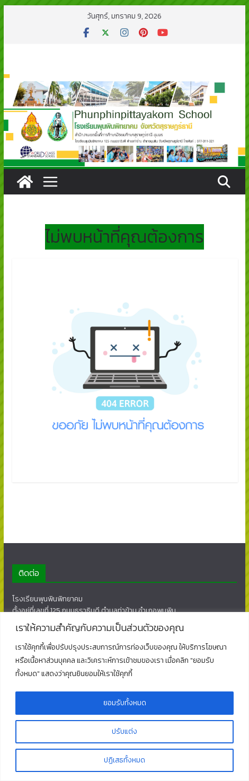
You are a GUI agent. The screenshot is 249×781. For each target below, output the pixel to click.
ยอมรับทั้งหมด (124, 702)
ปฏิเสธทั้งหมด (124, 760)
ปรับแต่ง (124, 731)
